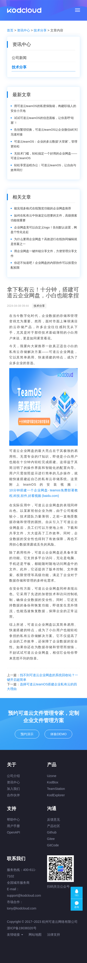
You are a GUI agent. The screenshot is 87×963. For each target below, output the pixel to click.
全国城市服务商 (18, 882)
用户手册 (13, 826)
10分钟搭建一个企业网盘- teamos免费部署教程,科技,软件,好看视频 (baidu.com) (43, 493)
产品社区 (53, 826)
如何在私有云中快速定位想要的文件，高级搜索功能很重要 (44, 218)
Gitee (51, 839)
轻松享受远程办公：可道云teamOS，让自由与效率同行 (43, 167)
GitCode (53, 845)
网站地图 (35, 934)
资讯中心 (23, 30)
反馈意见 (53, 819)
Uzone (51, 776)
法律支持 (53, 934)
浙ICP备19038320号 (21, 928)
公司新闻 (19, 58)
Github (52, 832)
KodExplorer (56, 795)
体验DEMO (58, 734)
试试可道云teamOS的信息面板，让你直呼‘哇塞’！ (42, 120)
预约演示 (27, 734)
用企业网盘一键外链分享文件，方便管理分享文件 (44, 253)
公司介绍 (13, 776)
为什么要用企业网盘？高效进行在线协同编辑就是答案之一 (44, 241)
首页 (10, 30)
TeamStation (56, 789)
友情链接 (15, 934)
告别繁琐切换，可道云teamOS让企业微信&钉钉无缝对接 (44, 132)
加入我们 (13, 789)
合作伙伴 (13, 795)
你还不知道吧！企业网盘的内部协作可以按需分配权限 (44, 265)
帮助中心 (13, 819)
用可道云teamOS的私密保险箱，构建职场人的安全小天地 (43, 108)
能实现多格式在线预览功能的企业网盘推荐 (42, 208)
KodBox (52, 782)
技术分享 (40, 30)
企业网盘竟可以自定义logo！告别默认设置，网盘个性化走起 (44, 230)
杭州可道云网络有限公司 (60, 922)
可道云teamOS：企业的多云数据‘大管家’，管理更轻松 (44, 144)
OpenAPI (13, 832)
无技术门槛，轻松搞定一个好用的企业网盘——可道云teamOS (44, 156)
